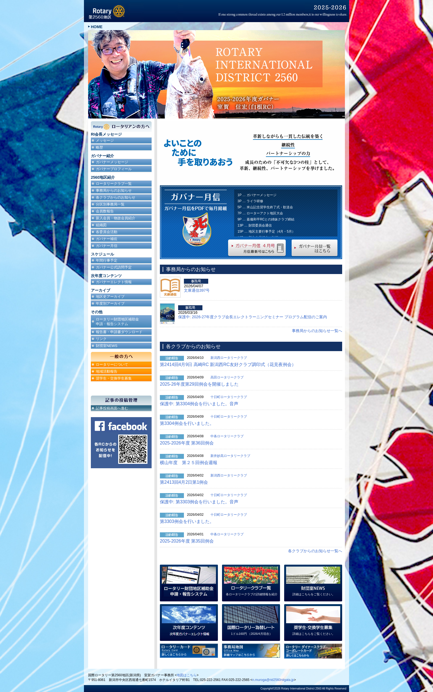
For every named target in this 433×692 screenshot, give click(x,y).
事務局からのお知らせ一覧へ (317, 330)
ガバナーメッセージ (112, 162)
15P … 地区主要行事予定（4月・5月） (266, 231)
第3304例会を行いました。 (187, 423)
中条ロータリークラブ (227, 436)
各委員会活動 (106, 232)
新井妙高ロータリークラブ (230, 456)
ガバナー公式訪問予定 (114, 267)
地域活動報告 (106, 371)
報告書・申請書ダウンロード (119, 332)
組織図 (101, 225)
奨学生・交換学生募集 (114, 378)
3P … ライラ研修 (250, 201)
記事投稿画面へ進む (112, 408)
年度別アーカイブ (110, 303)
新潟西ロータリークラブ (228, 358)
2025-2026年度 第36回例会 (187, 443)
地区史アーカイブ (110, 296)
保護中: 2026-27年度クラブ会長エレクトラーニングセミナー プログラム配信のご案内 (252, 317)
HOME (96, 27)
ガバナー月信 (106, 246)
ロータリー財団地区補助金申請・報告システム (117, 321)
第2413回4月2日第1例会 (184, 482)
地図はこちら (187, 675)
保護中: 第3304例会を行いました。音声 (199, 403)
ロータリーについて (112, 364)
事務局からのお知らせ (114, 190)
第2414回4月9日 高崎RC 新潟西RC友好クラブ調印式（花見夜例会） (228, 364)
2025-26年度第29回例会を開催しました (199, 384)
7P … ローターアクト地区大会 (260, 213)
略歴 (99, 147)
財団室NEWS (106, 346)
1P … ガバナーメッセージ (256, 195)
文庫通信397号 (197, 290)
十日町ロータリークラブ (228, 397)
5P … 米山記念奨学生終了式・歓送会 (265, 207)
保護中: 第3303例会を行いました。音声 (199, 501)
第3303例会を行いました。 (187, 521)
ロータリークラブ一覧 (114, 183)
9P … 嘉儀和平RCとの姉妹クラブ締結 (265, 219)
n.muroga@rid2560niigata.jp (273, 680)
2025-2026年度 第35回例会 (187, 541)
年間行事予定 (106, 260)
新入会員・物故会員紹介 (115, 218)
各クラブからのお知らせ (115, 197)
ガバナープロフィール (114, 169)
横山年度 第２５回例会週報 (188, 462)
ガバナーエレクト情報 (114, 282)
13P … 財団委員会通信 (254, 225)
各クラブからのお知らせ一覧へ (315, 551)
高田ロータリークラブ (227, 377)
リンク (101, 339)
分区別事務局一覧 (110, 204)
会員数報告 (105, 211)
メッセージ (105, 140)
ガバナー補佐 (106, 239)
